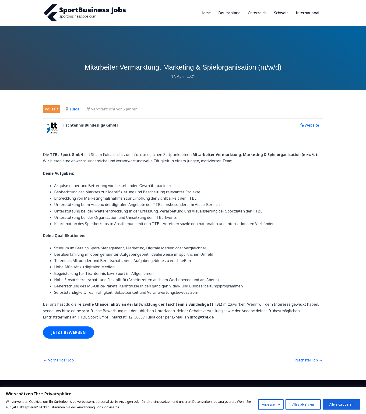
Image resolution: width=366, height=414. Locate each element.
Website (312, 125)
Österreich (257, 12)
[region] (183, 400)
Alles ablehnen (303, 404)
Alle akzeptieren (341, 404)
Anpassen (269, 404)
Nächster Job (309, 360)
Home (206, 12)
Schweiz (281, 12)
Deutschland (229, 12)
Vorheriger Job (58, 360)
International (307, 12)
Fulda (74, 109)
